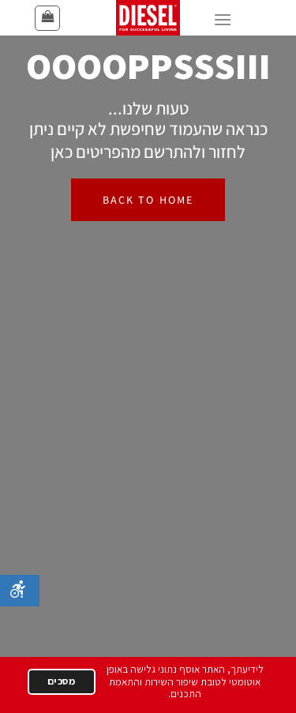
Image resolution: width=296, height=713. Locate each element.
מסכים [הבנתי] (61, 681)
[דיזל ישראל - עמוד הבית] (148, 18)
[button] (47, 18)
